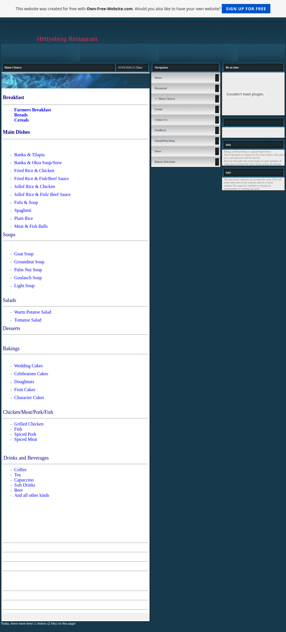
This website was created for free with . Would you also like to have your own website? (143, 8)
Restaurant (161, 88)
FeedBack (160, 130)
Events (158, 109)
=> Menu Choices (165, 98)
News (158, 151)
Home (158, 77)
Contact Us (161, 119)
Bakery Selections (165, 161)
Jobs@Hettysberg (165, 140)
